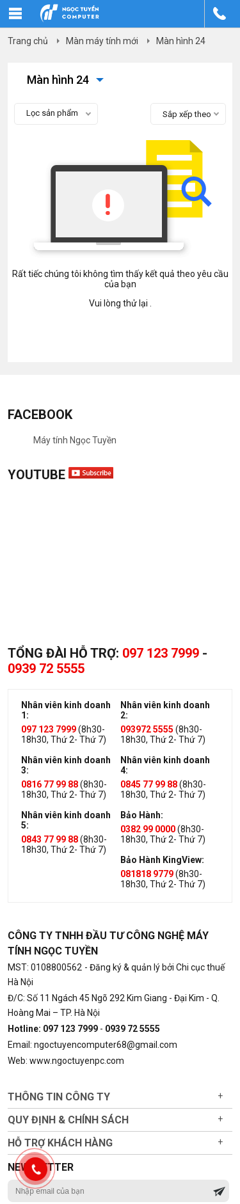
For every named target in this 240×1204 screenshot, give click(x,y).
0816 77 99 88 (49, 784)
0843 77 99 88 (49, 839)
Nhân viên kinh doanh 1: (66, 710)
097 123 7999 (160, 653)
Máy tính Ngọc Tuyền (74, 440)
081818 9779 (146, 874)
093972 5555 (146, 729)
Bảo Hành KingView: (162, 860)
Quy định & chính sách (68, 1120)
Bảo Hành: (141, 815)
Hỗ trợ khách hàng (60, 1143)
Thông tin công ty (59, 1097)
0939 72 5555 (46, 668)
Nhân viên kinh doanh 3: (66, 765)
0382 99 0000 (147, 829)
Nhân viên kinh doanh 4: (165, 765)
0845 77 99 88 (148, 784)
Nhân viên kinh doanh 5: (66, 820)
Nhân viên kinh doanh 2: (165, 710)
